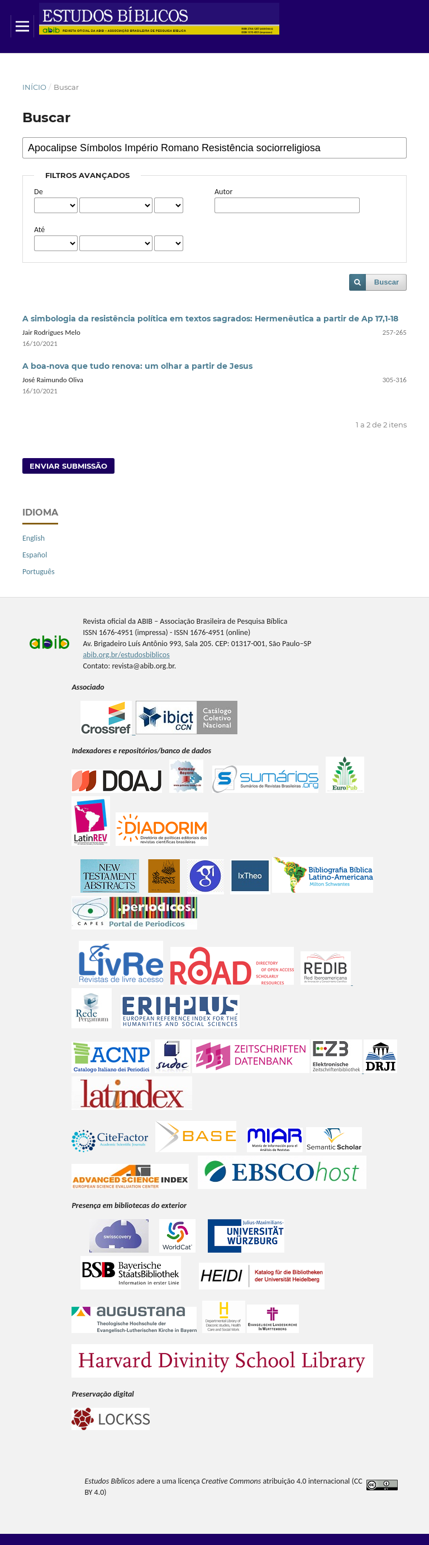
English (33, 538)
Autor (223, 191)
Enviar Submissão (68, 465)
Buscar (386, 282)
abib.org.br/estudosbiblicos (126, 655)
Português (38, 571)
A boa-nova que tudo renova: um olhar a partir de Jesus (137, 366)
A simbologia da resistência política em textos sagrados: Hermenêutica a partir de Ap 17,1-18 (210, 319)
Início (34, 87)
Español (34, 555)
